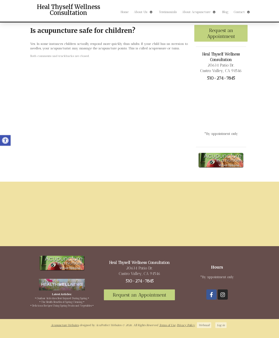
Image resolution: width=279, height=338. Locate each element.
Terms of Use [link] (167, 325)
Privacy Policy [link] (186, 325)
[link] (5, 140)
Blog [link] (225, 12)
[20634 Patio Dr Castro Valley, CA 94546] (139, 215)
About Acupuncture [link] (196, 12)
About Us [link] (140, 12)
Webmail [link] (204, 325)
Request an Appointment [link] (221, 33)
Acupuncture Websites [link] (65, 325)
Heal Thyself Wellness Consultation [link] (68, 10)
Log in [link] (221, 325)
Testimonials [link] (168, 12)
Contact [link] (239, 12)
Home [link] (125, 12)
